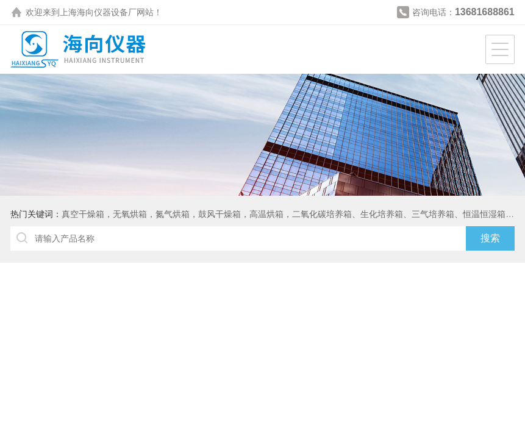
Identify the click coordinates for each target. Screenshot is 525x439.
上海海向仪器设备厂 (98, 12)
